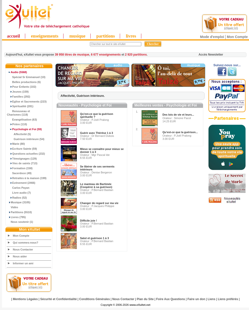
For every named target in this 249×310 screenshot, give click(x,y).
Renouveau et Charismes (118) (18, 113)
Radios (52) (17, 197)
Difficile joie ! (88, 220)
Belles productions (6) (24, 82)
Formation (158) (20, 168)
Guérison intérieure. (91, 96)
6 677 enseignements (106, 54)
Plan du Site (145, 299)
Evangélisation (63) (22, 119)
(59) (24, 129)
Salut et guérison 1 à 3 (94, 238)
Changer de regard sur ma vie (99, 203)
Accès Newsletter (211, 54)
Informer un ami (23, 263)
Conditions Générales (94, 299)
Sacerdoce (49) (19, 173)
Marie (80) (16, 143)
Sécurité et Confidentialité (58, 299)
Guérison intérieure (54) (25, 139)
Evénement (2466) (21, 182)
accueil (13, 36)
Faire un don (196, 299)
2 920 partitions (136, 54)
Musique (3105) (18, 202)
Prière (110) (17, 124)
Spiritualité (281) (20, 106)
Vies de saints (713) (22, 163)
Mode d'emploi (212, 37)
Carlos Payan (18, 187)
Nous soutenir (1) (20, 221)
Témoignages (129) (22, 158)
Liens (211, 299)
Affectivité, (69, 96)
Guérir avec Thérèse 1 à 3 (96, 132)
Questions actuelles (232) (26, 153)
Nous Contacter (23, 249)
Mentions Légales (25, 299)
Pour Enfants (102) (21, 86)
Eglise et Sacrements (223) (27, 101)
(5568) (17, 72)
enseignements (44, 36)
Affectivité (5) (19, 134)
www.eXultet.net (139, 304)
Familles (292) (18, 96)
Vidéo (12, 207)
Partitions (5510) (19, 212)
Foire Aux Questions (170, 299)
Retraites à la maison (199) (26, 178)
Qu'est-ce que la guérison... (180, 132)
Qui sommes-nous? (25, 242)
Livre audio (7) (19, 192)
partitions (105, 36)
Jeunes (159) (18, 91)
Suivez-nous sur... (227, 65)
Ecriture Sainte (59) (22, 148)
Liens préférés (228, 299)
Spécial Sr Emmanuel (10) (26, 77)
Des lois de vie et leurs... (178, 114)
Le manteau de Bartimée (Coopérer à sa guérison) (96, 185)
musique (77, 36)
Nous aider (20, 256)
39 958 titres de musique (72, 54)
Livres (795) (16, 217)
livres (131, 36)
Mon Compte (237, 37)
